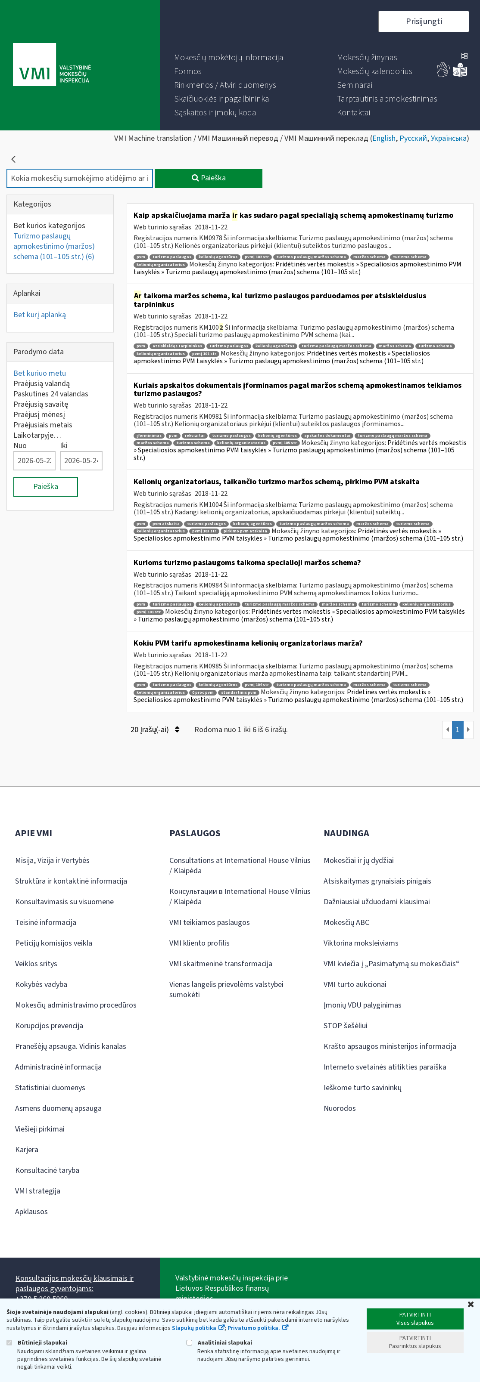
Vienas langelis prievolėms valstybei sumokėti (226, 989)
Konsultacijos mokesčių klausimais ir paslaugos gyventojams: (75, 1283)
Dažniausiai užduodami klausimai (377, 902)
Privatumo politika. (254, 1328)
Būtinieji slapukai (36, 1343)
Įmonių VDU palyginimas (363, 1005)
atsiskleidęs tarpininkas (177, 346)
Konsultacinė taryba (47, 1170)
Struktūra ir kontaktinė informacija (71, 881)
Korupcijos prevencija (49, 1025)
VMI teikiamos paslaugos (209, 922)
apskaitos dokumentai (327, 436)
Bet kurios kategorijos (49, 225)
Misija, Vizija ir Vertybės (52, 860)
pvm (141, 257)
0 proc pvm (203, 693)
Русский (413, 138)
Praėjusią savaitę (40, 404)
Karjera (26, 1149)
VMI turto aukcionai (355, 984)
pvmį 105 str (285, 443)
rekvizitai (195, 436)
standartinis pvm (238, 693)
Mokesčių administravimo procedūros (76, 1005)
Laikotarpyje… (37, 435)
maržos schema (369, 257)
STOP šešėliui (346, 1025)
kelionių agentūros (218, 257)
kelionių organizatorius (161, 265)
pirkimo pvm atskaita (245, 531)
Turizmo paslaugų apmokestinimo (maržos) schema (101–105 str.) (54, 246)
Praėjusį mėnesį (39, 414)
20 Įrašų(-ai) (155, 729)
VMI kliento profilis (199, 943)
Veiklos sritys (36, 963)
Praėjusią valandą (41, 383)
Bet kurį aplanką (39, 314)
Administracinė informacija (58, 1067)
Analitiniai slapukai (219, 1343)
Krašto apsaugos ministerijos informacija (390, 1046)
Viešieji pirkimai (40, 1129)
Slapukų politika (194, 1328)
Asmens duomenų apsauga (58, 1108)
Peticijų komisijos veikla (53, 943)
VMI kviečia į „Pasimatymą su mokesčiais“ (391, 963)
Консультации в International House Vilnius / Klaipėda (240, 896)
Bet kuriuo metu (39, 373)
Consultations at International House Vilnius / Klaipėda (240, 865)
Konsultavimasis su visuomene (64, 902)
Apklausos (31, 1211)
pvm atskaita (166, 524)
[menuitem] (229, 58)
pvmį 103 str (204, 531)
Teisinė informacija (45, 922)
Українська (449, 138)
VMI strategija (37, 1191)
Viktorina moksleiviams (361, 943)
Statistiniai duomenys (50, 1087)
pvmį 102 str (257, 257)
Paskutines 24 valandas (50, 394)
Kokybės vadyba (41, 984)
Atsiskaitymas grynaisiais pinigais (377, 881)
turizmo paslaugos (172, 257)
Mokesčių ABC (346, 922)
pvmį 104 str (257, 685)
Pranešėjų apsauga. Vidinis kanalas (70, 1046)
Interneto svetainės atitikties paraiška (385, 1067)
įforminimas (149, 436)
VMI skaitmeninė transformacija (220, 963)
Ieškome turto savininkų (363, 1087)
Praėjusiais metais (42, 425)
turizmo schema (410, 257)
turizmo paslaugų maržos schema (311, 257)
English (384, 138)
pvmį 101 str (204, 354)
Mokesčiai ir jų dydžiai (359, 860)
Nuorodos (340, 1108)
